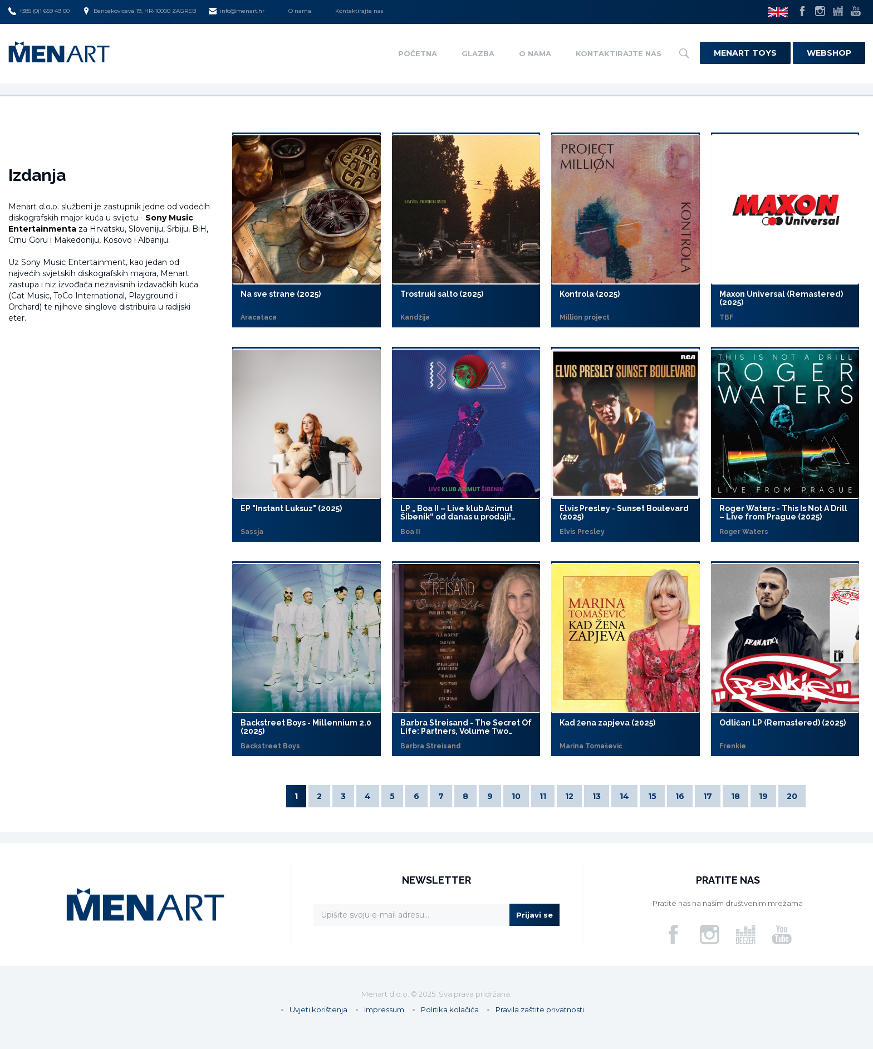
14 (624, 796)
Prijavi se (534, 914)
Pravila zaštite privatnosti (540, 1009)
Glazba (478, 53)
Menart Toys (745, 53)
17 (707, 796)
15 (652, 796)
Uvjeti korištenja (318, 1009)
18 (735, 796)
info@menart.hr (236, 11)
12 (569, 796)
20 (792, 796)
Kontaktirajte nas (359, 10)
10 (516, 796)
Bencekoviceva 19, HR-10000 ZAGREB (139, 11)
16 (679, 796)
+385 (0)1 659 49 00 (39, 11)
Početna (417, 53)
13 (596, 796)
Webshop (829, 53)
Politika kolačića (450, 1009)
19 (763, 796)
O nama (299, 10)
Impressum (384, 1009)
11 (543, 796)
